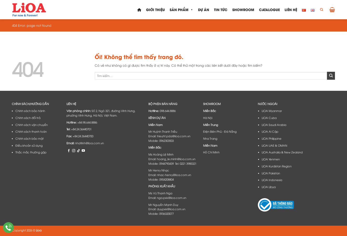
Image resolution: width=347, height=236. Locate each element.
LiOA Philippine (271, 138)
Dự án (203, 9)
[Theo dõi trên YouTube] (83, 150)
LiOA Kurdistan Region (277, 166)
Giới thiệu (155, 9)
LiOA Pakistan (271, 173)
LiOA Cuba (269, 118)
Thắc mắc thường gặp (31, 152)
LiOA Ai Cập (270, 131)
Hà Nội (207, 118)
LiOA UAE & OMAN (274, 145)
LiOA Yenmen (271, 159)
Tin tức (220, 9)
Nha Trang (210, 138)
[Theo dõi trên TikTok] (78, 150)
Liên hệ (291, 9)
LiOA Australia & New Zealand (282, 152)
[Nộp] (331, 75)
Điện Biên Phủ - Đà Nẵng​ (220, 131)
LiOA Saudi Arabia (274, 125)
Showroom (243, 9)
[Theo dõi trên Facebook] (68, 150)
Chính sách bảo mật (29, 138)
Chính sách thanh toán (31, 131)
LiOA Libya (269, 187)
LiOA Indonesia (272, 180)
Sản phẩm (181, 9)
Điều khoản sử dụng (29, 145)
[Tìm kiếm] (321, 10)
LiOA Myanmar (272, 111)
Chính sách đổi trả (27, 118)
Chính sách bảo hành (30, 111)
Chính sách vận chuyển (31, 125)
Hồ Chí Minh (211, 152)
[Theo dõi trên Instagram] (73, 150)
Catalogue (269, 9)
